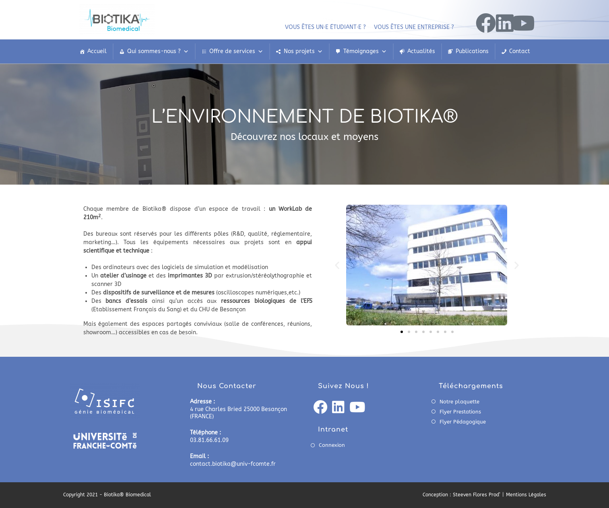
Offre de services (236, 51)
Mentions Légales (526, 495)
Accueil (97, 51)
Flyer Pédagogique (463, 422)
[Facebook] (320, 408)
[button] (337, 265)
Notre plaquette (459, 402)
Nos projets (303, 51)
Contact (519, 51)
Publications (472, 51)
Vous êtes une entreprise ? (414, 27)
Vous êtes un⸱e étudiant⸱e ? (325, 27)
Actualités (421, 51)
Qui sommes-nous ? (158, 51)
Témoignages (365, 51)
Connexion (332, 445)
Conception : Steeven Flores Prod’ (461, 495)
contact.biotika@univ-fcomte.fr (233, 464)
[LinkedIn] (338, 408)
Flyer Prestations (460, 412)
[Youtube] (357, 408)
